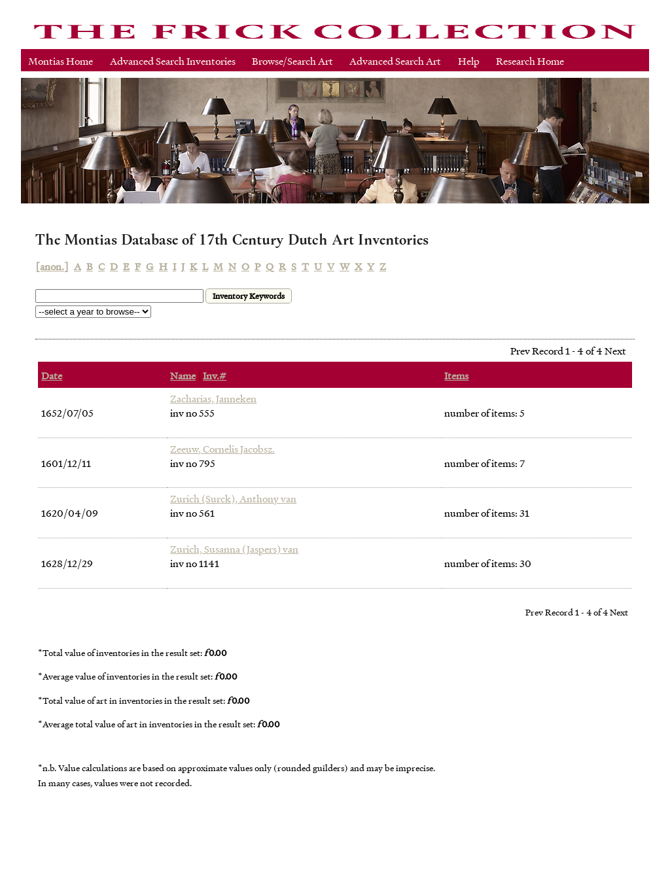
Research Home (530, 61)
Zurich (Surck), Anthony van (233, 498)
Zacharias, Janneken (213, 398)
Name (183, 375)
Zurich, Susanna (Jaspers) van (234, 549)
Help (469, 61)
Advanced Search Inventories (173, 61)
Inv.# (214, 375)
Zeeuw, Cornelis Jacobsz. (222, 448)
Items (456, 375)
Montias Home (60, 61)
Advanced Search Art (395, 61)
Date (51, 375)
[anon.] (52, 266)
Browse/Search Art (292, 61)
